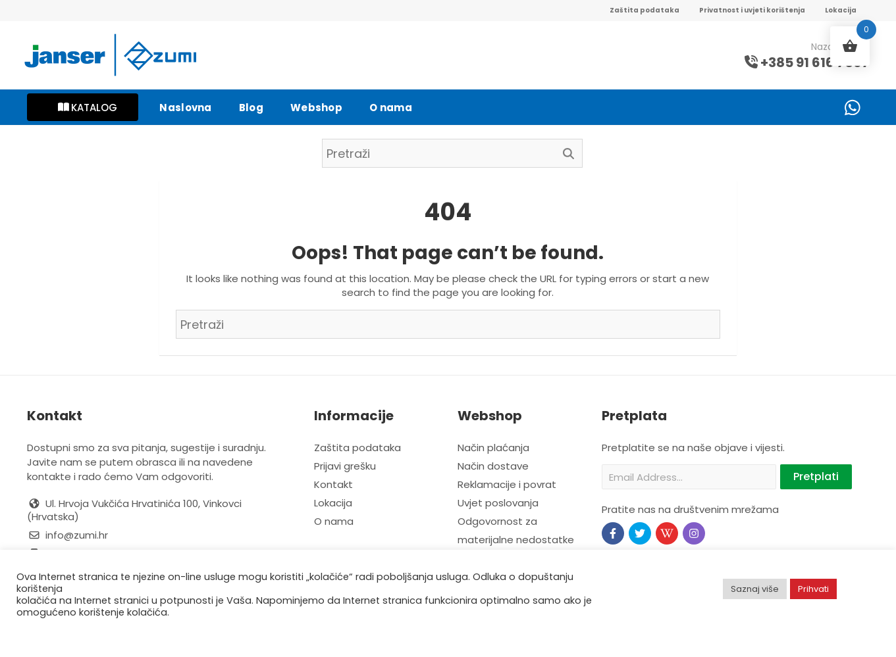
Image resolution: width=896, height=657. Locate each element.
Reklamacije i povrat (507, 484)
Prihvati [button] (813, 589)
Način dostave (493, 466)
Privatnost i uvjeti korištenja (752, 10)
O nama (334, 521)
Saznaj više (755, 589)
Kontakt (333, 484)
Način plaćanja (493, 447)
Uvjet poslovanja (498, 503)
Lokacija (840, 10)
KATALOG (88, 107)
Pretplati (816, 476)
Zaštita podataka (644, 10)
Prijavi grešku (345, 466)
